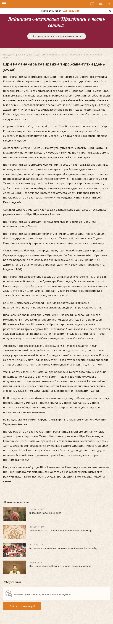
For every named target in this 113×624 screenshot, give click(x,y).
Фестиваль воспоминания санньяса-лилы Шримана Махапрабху (63, 548)
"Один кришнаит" (74, 10)
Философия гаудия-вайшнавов (45, 512)
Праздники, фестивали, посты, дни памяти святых (30, 54)
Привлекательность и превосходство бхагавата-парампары (61, 530)
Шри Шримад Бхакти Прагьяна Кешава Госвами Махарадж (60, 565)
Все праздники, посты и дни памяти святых (57, 36)
